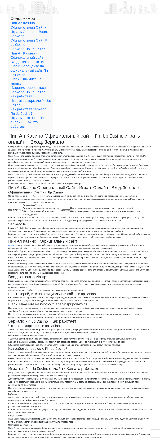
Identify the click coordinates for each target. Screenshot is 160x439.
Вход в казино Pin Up (27, 62)
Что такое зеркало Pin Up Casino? (30, 102)
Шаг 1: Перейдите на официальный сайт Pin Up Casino (29, 70)
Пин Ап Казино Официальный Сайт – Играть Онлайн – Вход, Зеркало (29, 29)
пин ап (11, 245)
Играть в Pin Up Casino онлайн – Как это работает (28, 122)
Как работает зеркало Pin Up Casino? (28, 111)
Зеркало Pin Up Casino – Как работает (29, 94)
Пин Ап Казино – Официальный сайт (26, 55)
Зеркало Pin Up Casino (28, 49)
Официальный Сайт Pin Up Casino (29, 42)
